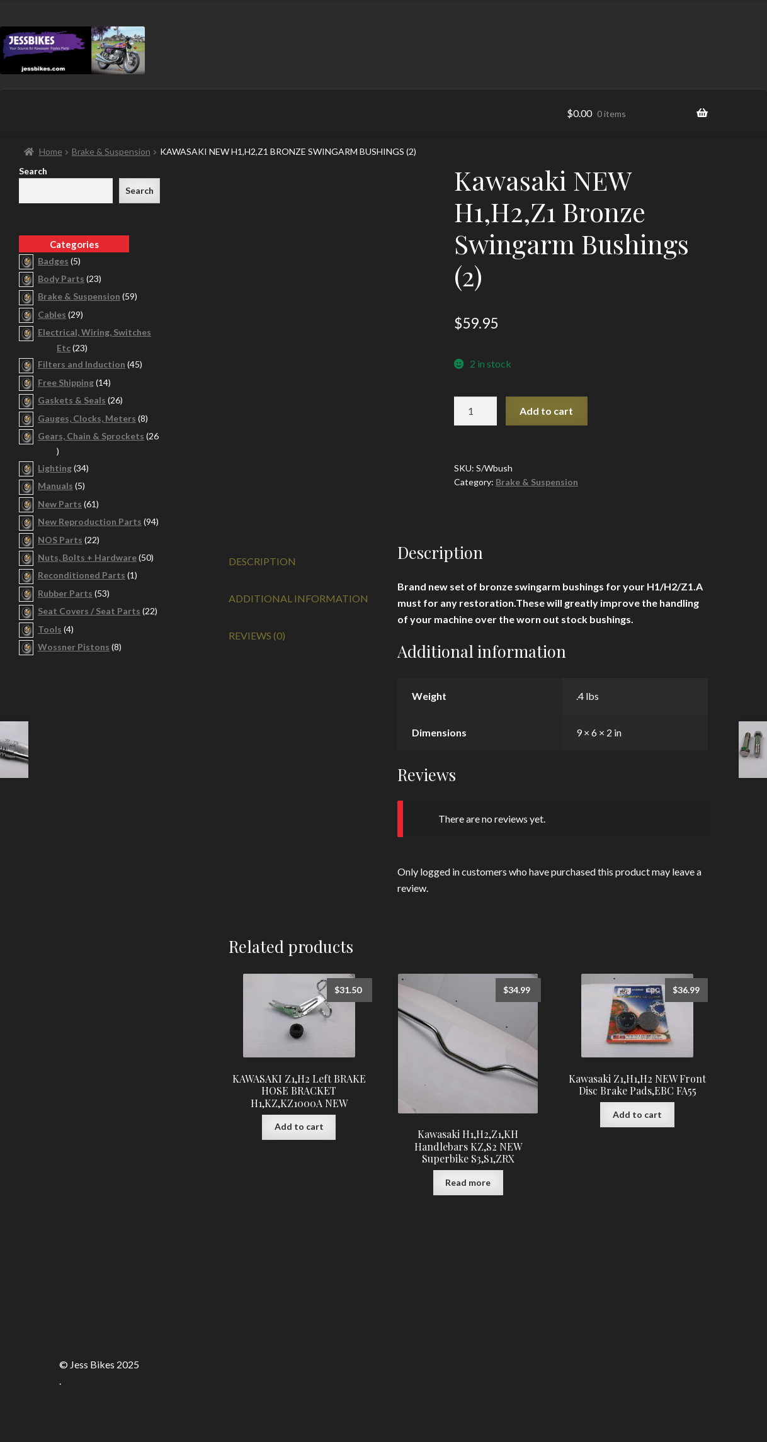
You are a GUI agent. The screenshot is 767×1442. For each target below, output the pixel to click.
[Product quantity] (475, 411)
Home (50, 151)
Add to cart (546, 411)
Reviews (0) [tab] (257, 635)
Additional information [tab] (298, 598)
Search (33, 171)
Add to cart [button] (299, 1126)
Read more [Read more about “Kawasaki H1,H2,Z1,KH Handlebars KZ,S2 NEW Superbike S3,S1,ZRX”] (468, 1182)
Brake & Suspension (111, 151)
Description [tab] (262, 561)
